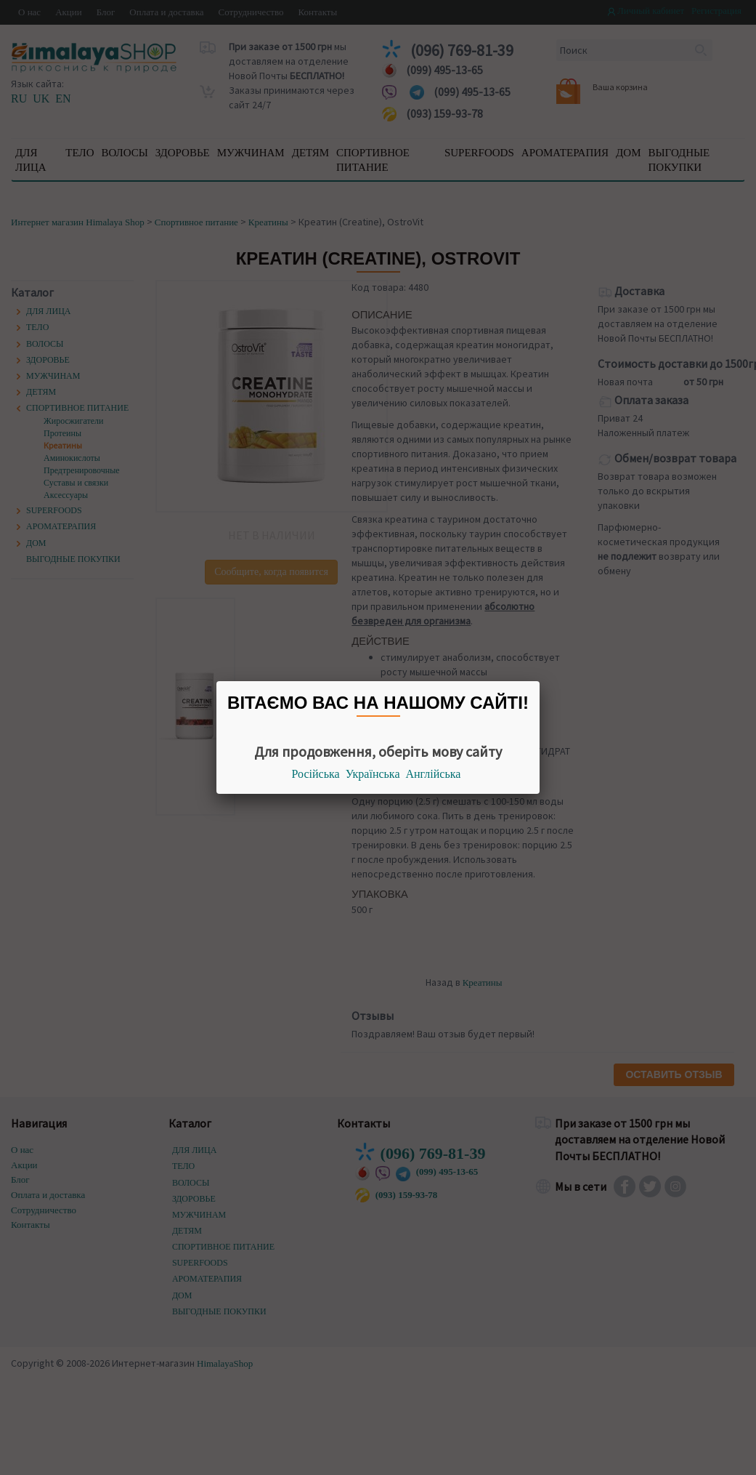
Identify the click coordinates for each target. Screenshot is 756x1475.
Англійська (433, 774)
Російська (316, 774)
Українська (373, 774)
